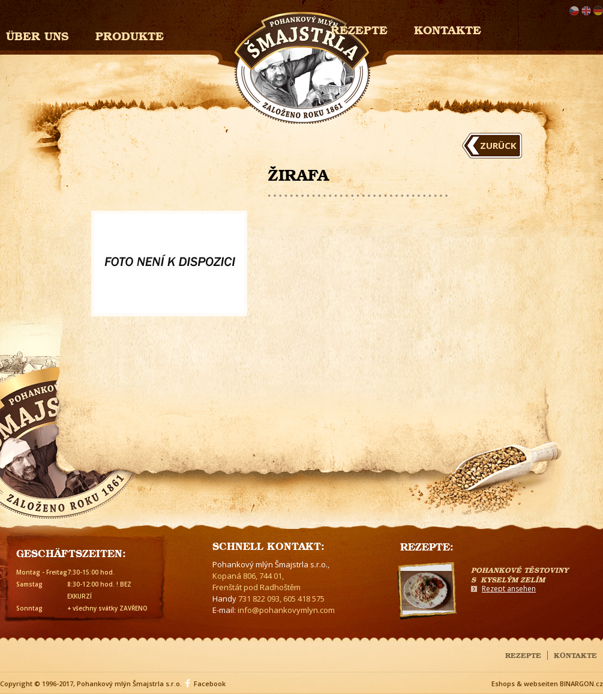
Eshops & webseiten (524, 683)
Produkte (129, 34)
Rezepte (523, 654)
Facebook (210, 683)
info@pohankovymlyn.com (286, 610)
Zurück (498, 145)
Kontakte (447, 28)
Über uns (37, 34)
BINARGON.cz (581, 683)
